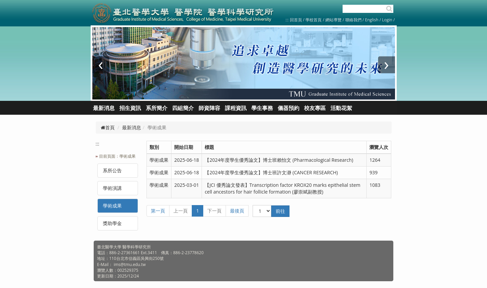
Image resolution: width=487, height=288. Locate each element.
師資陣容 (209, 108)
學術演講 (112, 188)
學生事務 (262, 108)
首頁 (108, 127)
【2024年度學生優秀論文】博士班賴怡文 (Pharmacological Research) (279, 160)
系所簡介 (156, 108)
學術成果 (112, 205)
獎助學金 (112, 223)
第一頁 (158, 210)
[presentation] (100, 65)
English (371, 20)
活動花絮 (341, 108)
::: (286, 20)
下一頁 (214, 210)
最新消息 (131, 127)
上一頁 (180, 210)
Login (387, 20)
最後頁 (237, 210)
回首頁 (296, 20)
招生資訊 (130, 108)
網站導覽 (333, 20)
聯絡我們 (353, 20)
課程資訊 (236, 108)
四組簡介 (183, 108)
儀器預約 (288, 108)
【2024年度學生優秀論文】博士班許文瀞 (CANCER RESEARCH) (271, 172)
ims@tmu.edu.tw (130, 264)
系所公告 (112, 170)
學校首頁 (314, 20)
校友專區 (315, 108)
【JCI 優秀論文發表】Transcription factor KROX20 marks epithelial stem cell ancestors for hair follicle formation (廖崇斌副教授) (282, 188)
